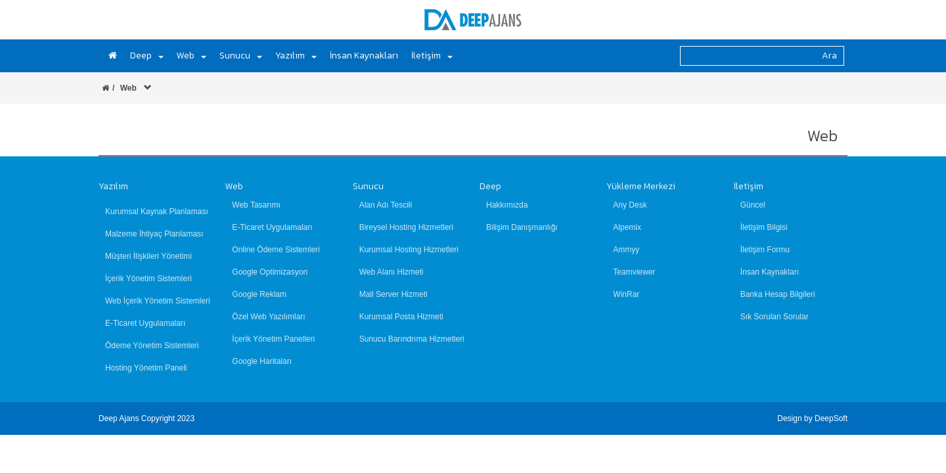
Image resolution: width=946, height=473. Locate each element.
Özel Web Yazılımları (268, 316)
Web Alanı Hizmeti (391, 272)
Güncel (752, 205)
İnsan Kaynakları (364, 55)
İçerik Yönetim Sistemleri (148, 278)
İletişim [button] (432, 55)
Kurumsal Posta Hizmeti (401, 316)
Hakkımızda (507, 205)
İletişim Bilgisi (764, 227)
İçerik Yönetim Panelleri (273, 339)
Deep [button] (147, 55)
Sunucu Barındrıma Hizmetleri (411, 339)
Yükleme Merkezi (640, 186)
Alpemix (627, 227)
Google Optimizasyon (269, 272)
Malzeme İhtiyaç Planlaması (154, 233)
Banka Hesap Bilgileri (777, 294)
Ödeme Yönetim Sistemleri (152, 345)
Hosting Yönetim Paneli (146, 367)
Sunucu (368, 186)
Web (234, 186)
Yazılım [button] (296, 55)
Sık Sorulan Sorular (774, 316)
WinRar (626, 294)
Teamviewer (634, 272)
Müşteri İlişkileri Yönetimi (148, 256)
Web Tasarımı (256, 205)
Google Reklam (259, 294)
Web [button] (191, 55)
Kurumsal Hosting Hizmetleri (409, 249)
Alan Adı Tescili (386, 205)
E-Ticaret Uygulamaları (145, 323)
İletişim (748, 186)
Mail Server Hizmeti (393, 294)
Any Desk (629, 205)
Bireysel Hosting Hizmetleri (406, 227)
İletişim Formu (765, 249)
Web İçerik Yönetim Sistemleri (157, 300)
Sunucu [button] (240, 55)
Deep (490, 186)
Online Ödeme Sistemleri (275, 249)
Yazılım (113, 186)
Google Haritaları (262, 361)
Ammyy (626, 249)
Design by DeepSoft (812, 418)
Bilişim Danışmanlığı (522, 227)
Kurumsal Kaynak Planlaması (156, 211)
